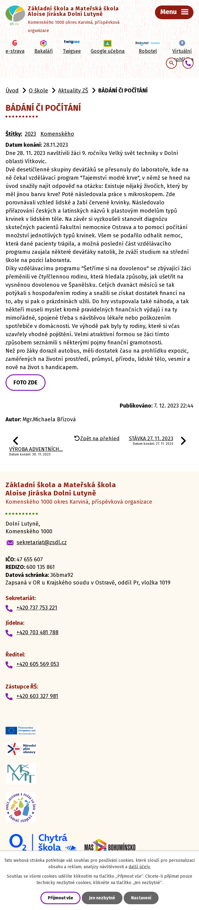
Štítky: (14, 134)
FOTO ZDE (25, 382)
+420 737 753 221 (37, 607)
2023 (30, 134)
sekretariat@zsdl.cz (42, 542)
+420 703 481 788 (37, 632)
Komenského (57, 134)
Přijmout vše (60, 898)
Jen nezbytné (102, 898)
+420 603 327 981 (37, 696)
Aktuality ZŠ (73, 90)
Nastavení (141, 898)
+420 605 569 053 (38, 664)
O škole (38, 90)
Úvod (12, 90)
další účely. (140, 866)
